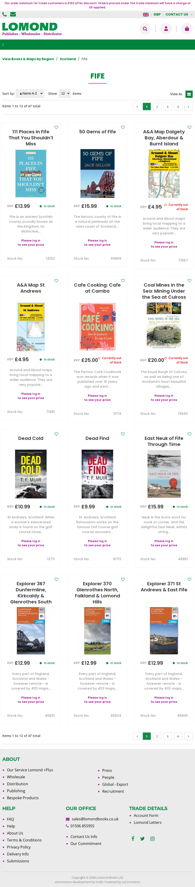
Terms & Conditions (24, 840)
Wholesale (16, 776)
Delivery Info (18, 854)
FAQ (10, 819)
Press (107, 770)
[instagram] (152, 838)
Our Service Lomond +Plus (30, 769)
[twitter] (142, 838)
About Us (15, 833)
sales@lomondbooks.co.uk (95, 819)
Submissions (18, 861)
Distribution (17, 783)
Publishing (16, 790)
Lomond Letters (148, 822)
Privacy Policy (19, 847)
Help (11, 826)
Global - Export (115, 784)
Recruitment (113, 791)
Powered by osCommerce (122, 882)
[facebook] (132, 838)
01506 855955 (5, 14)
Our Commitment (85, 843)
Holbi (99, 882)
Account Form (146, 815)
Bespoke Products (23, 797)
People (108, 777)
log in (36, 240)
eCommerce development (73, 882)
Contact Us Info (83, 836)
